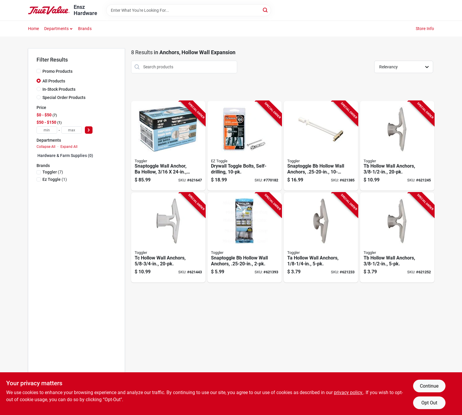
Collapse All (46, 147)
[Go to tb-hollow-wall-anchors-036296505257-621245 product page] (397, 146)
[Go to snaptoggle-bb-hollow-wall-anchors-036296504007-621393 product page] (244, 237)
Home (33, 28)
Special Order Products (63, 97)
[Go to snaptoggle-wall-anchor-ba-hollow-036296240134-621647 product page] (168, 146)
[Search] (265, 10)
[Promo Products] (39, 71)
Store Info (425, 28)
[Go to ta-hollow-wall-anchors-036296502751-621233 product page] (321, 237)
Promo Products (57, 71)
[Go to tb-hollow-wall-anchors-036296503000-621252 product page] (397, 237)
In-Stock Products (58, 89)
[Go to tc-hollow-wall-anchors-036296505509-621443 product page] (168, 237)
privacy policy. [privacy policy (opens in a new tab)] (348, 392)
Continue (429, 386)
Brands (85, 28)
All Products (53, 81)
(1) (54, 179)
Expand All (68, 147)
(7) (52, 172)
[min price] (47, 130)
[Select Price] (89, 130)
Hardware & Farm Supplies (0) (65, 155)
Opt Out (429, 403)
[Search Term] (188, 10)
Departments (56, 28)
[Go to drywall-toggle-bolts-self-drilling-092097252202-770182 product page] (244, 146)
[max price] (71, 130)
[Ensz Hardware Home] (49, 10)
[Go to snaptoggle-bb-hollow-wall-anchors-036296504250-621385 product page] (321, 146)
